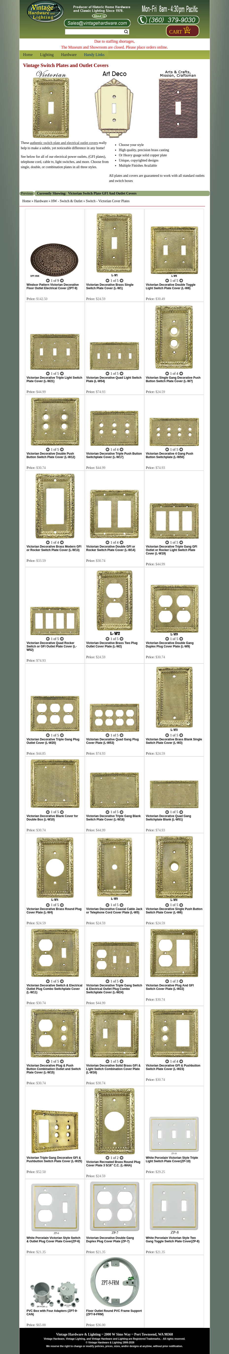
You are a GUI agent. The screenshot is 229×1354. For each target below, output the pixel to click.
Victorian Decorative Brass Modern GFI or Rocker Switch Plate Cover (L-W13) (54, 548)
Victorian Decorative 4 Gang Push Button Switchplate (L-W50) (169, 455)
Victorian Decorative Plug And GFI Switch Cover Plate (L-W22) (170, 987)
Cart (175, 32)
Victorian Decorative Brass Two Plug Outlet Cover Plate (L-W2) (112, 644)
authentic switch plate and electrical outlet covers (64, 143)
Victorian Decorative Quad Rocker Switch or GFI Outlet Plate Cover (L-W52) (52, 646)
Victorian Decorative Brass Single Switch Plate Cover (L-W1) (110, 286)
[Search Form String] (97, 32)
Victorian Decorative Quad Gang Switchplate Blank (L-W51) (168, 817)
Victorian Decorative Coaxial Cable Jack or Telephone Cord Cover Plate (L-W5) (114, 910)
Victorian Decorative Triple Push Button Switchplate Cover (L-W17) (114, 455)
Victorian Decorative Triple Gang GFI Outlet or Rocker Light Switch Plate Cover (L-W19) (171, 550)
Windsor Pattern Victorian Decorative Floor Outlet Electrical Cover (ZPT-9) (53, 286)
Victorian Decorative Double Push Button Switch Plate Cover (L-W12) (51, 455)
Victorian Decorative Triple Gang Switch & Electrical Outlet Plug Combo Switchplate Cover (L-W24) (114, 989)
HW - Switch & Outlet (67, 201)
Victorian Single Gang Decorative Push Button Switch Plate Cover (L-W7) (173, 379)
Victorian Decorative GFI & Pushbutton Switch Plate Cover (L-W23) (173, 1067)
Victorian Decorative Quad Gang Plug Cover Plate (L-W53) (112, 741)
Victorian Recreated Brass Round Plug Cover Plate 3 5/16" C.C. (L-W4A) (113, 1163)
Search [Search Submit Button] (126, 32)
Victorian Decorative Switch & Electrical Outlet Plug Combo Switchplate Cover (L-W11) (55, 989)
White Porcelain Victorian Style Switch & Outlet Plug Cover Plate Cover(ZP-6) (54, 1239)
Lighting (47, 55)
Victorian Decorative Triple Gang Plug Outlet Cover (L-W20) (53, 741)
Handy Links (94, 55)
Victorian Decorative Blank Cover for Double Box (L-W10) (52, 817)
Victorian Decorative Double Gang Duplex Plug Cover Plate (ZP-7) (110, 1239)
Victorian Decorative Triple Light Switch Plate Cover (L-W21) (54, 379)
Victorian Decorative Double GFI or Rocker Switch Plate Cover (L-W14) (110, 548)
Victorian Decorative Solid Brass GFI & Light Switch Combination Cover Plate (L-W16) (113, 1069)
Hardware (69, 55)
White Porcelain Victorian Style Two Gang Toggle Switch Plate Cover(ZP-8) (172, 1239)
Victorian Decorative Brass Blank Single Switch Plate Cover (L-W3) (174, 741)
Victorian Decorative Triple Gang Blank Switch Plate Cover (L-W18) (113, 817)
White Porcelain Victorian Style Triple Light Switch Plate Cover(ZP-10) (172, 1159)
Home (28, 55)
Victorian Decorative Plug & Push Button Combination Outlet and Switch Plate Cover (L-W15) (54, 1069)
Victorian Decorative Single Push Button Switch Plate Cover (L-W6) (174, 910)
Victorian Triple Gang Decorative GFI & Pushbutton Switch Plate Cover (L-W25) (54, 1159)
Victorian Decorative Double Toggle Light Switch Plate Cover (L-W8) (170, 286)
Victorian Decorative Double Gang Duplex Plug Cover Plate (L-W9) (170, 644)
